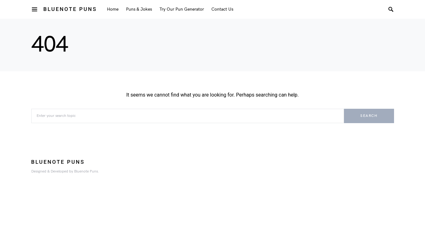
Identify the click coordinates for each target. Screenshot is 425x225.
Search (368, 115)
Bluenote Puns (70, 9)
